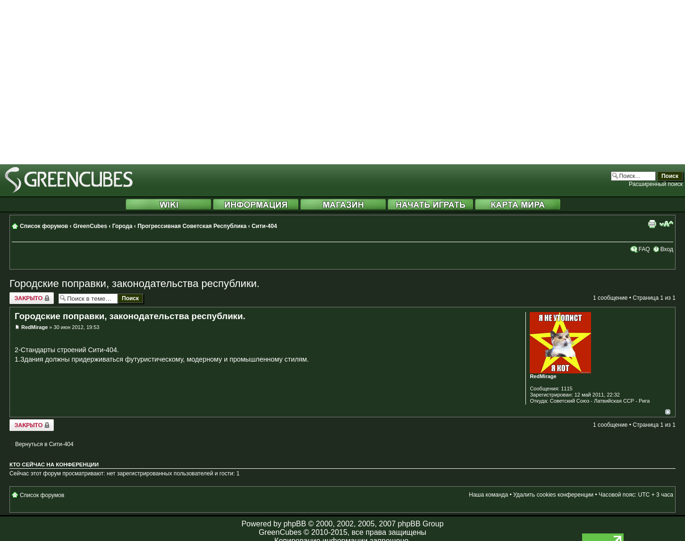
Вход (666, 249)
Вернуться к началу (667, 411)
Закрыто (31, 298)
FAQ (644, 249)
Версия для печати (652, 224)
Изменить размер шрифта (666, 224)
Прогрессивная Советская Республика (191, 226)
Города (122, 226)
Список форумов (44, 226)
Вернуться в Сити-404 (44, 444)
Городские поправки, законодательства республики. (134, 283)
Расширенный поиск (656, 184)
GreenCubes (90, 226)
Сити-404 (264, 226)
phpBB (294, 524)
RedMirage (34, 327)
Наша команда (488, 494)
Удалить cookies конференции (553, 494)
